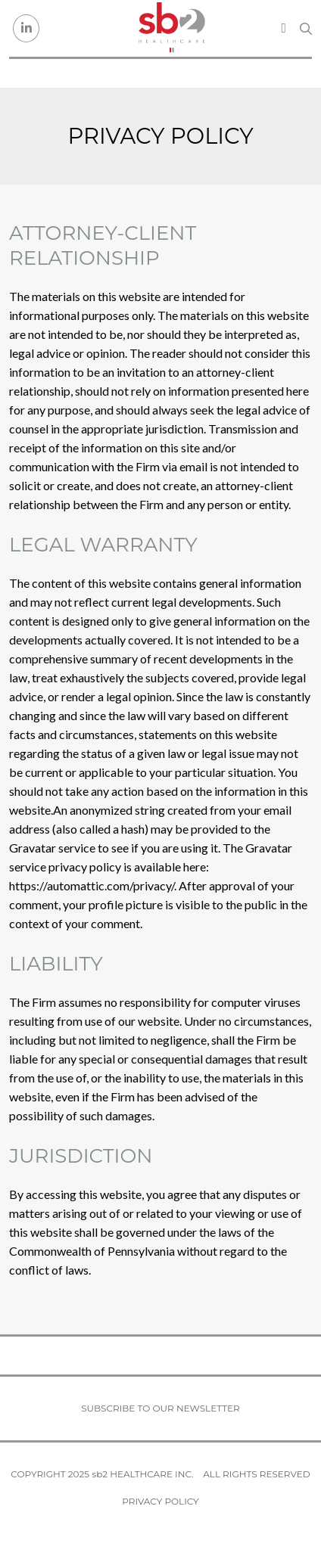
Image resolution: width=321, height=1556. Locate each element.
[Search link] (306, 29)
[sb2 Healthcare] (172, 28)
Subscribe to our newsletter (160, 1408)
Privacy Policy (160, 1501)
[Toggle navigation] (283, 28)
